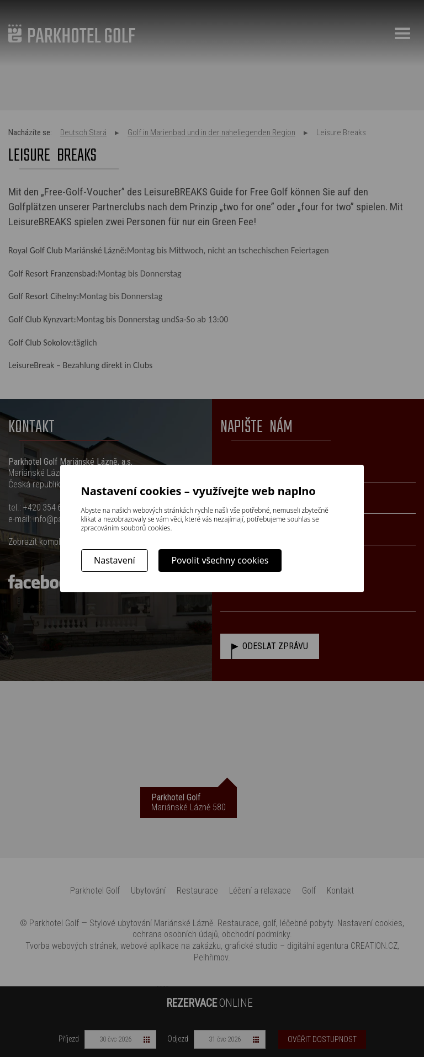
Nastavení (114, 560)
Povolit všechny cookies (219, 560)
